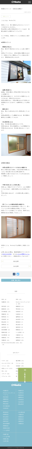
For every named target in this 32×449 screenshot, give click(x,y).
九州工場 (5, 441)
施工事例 (18, 360)
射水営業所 (4, 329)
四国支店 (4, 337)
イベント (4, 365)
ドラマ (3, 360)
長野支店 (4, 324)
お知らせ (18, 368)
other (17, 342)
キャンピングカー (6, 363)
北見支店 (18, 311)
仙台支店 (18, 319)
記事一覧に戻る (15, 280)
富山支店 (18, 324)
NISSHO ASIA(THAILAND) (8, 342)
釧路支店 (4, 309)
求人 (3, 371)
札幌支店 (4, 302)
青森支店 (4, 314)
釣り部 (17, 371)
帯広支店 (18, 309)
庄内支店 (4, 319)
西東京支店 (4, 332)
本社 (17, 299)
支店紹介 (18, 365)
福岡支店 (18, 340)
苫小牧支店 (4, 311)
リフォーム (4, 376)
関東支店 (18, 329)
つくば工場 (6, 436)
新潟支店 (18, 322)
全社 (3, 299)
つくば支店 (19, 332)
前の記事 (16, 261)
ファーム (18, 363)
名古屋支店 (4, 335)
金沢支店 (4, 327)
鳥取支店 (18, 337)
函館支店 (18, 306)
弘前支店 (18, 314)
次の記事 (16, 266)
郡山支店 (4, 322)
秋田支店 (4, 316)
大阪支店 (18, 335)
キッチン (18, 373)
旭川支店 (4, 306)
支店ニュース (5, 368)
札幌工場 (5, 434)
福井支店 (18, 327)
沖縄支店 (4, 340)
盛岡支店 (18, 316)
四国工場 (5, 439)
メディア (4, 373)
